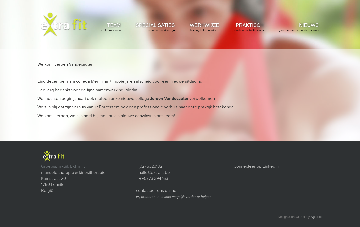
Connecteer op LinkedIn (256, 166)
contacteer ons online (156, 190)
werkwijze (205, 27)
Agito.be (316, 217)
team (109, 27)
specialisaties (155, 27)
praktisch (249, 27)
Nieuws (299, 27)
